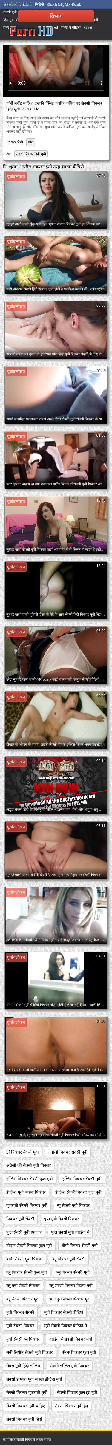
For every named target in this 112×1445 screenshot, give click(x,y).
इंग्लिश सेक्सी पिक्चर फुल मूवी (78, 1192)
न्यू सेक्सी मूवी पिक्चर (73, 1205)
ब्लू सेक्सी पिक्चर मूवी (23, 1299)
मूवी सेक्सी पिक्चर (20, 1325)
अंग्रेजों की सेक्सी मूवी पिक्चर (28, 1165)
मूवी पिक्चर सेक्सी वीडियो (64, 1312)
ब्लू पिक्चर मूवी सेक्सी (69, 1259)
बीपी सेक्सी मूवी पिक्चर (24, 1259)
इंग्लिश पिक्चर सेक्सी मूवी (82, 1178)
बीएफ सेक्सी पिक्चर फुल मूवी (29, 1245)
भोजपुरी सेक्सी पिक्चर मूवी (70, 1299)
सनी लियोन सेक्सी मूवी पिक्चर (29, 1352)
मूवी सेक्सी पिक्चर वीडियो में (65, 1325)
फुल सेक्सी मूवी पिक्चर (24, 1232)
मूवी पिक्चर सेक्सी (20, 1312)
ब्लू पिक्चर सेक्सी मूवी (73, 1272)
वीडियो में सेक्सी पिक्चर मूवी (71, 1339)
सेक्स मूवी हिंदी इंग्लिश (23, 1365)
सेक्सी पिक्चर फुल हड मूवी (77, 1392)
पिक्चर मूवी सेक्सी (20, 1218)
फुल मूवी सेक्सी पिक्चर (61, 1218)
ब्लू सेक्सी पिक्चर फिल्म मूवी (71, 1285)
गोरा (30, 142)
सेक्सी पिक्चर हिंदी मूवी (31, 154)
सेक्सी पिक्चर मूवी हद (71, 1405)
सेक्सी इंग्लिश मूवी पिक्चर (69, 1365)
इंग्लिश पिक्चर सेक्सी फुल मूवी (29, 1178)
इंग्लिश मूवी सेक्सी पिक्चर (26, 1192)
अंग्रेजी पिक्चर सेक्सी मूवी (68, 1152)
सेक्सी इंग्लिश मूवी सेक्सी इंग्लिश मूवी (34, 1379)
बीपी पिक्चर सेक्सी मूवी (80, 1245)
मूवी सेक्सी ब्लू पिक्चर (23, 1339)
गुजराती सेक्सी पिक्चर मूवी (26, 1205)
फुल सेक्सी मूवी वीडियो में (70, 1232)
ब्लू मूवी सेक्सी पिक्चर (23, 1285)
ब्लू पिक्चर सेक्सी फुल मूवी (26, 1272)
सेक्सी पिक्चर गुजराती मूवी (26, 1392)
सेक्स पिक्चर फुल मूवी (79, 1352)
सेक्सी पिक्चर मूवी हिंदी (24, 1419)
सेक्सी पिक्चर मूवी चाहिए (25, 1405)
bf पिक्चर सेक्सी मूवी (22, 1152)
